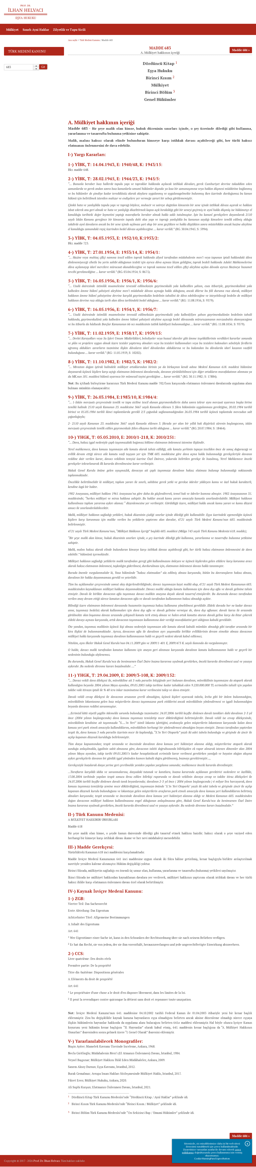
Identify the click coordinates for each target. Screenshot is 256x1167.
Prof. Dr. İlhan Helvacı (46, 1161)
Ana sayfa (194, 12)
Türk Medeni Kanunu (90, 40)
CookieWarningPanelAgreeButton (212, 1158)
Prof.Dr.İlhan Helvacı (220, 12)
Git (43, 67)
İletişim (244, 12)
